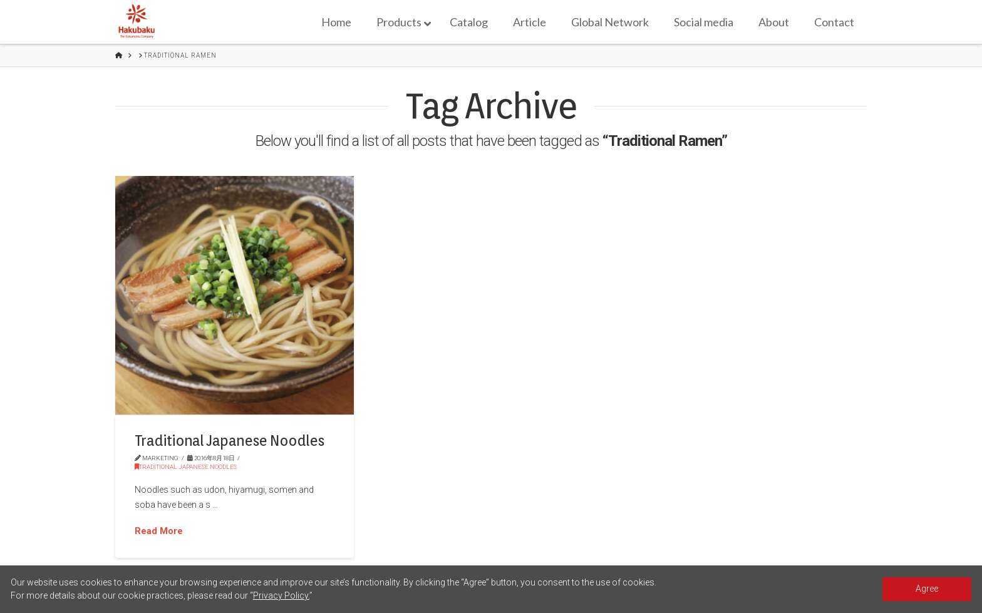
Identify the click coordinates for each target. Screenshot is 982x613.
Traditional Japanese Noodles (229, 440)
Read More (159, 531)
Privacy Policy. (281, 595)
